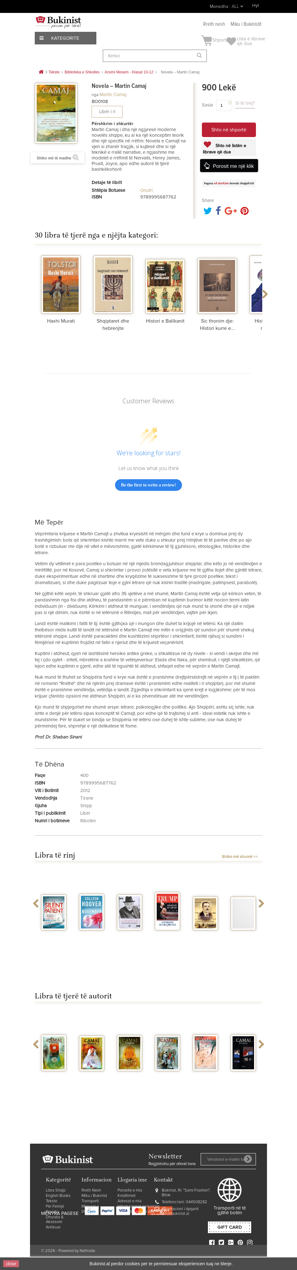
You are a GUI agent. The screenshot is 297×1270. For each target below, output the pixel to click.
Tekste (51, 1201)
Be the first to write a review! (148, 485)
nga (95, 94)
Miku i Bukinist (94, 1196)
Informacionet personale (139, 1206)
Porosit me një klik (233, 166)
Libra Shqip (55, 1190)
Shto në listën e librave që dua (224, 149)
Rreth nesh (214, 24)
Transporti (90, 1201)
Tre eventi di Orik (243, 939)
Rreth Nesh (91, 1190)
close (11, 1263)
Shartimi (130, 936)
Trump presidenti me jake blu (167, 944)
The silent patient (54, 939)
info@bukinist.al (175, 1214)
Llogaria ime (132, 1180)
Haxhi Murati (61, 321)
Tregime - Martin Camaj (129, 1082)
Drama (243, 1076)
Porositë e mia (130, 1190)
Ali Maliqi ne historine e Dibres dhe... (205, 946)
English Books (58, 1196)
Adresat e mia (130, 1201)
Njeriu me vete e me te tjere (205, 1082)
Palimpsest (54, 1076)
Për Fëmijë (55, 1206)
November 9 (92, 939)
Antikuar (53, 1227)
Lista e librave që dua (136, 1212)
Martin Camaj (113, 94)
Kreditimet (127, 1196)
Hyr (255, 5)
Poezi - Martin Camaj (167, 1082)
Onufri (146, 190)
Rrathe (91, 1076)
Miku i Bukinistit (246, 24)
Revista (52, 1212)
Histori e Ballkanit (165, 321)
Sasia (207, 105)
